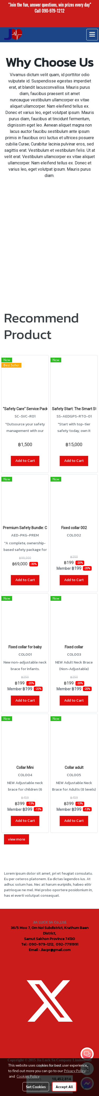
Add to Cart (25, 460)
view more (16, 839)
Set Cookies (36, 1086)
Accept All (64, 1086)
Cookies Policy (28, 1076)
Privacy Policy (75, 1070)
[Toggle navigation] (92, 34)
